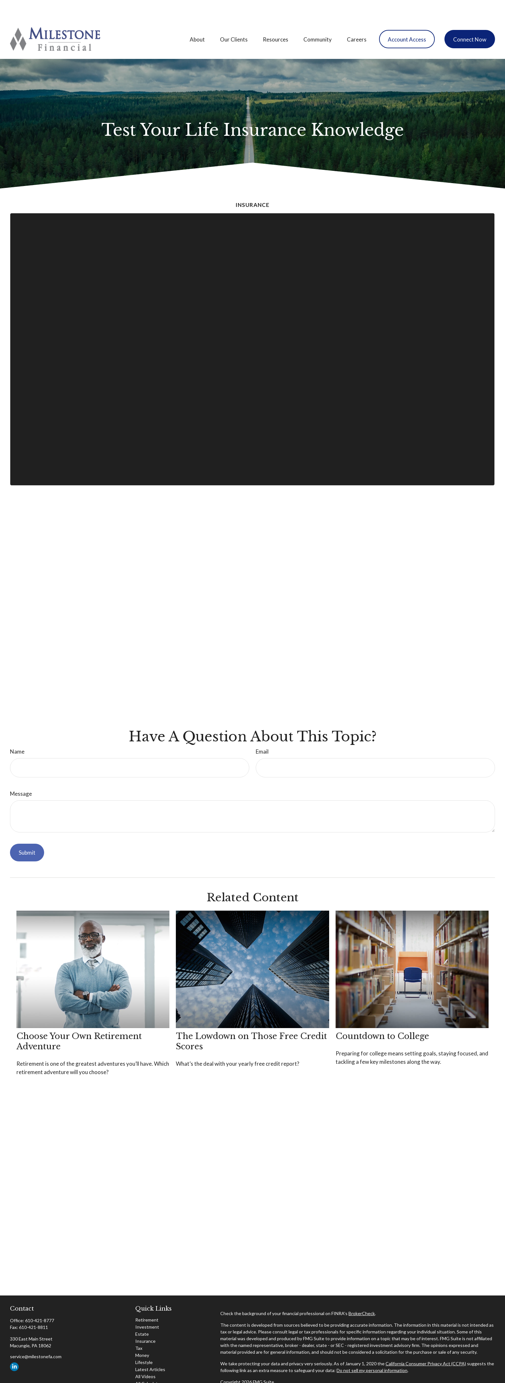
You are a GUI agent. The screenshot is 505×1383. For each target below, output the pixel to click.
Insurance (145, 1321)
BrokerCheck (361, 1294)
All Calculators (149, 1364)
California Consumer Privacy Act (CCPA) (426, 1344)
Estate (142, 1314)
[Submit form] (27, 833)
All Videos (145, 1357)
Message (21, 774)
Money (142, 1336)
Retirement (146, 1300)
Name (17, 732)
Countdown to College (382, 1017)
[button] (197, 19)
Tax (138, 1329)
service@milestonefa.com (36, 1337)
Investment (147, 1307)
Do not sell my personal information (372, 1351)
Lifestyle (144, 1343)
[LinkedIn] (14, 1347)
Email (262, 732)
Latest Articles (150, 1350)
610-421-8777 (39, 1301)
